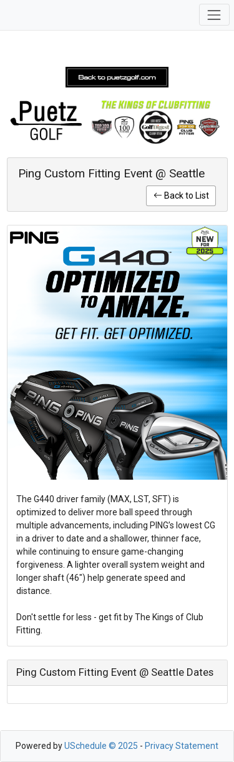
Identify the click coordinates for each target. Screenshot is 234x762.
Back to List (181, 195)
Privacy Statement (181, 746)
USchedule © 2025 (101, 746)
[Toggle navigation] (214, 15)
